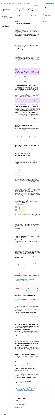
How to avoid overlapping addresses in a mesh (48, 14)
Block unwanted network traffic (20, 392)
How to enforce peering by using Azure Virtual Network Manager (47, 16)
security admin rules (18, 60)
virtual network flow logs (32, 61)
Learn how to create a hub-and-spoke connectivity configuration (25, 388)
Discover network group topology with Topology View (47, 12)
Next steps (44, 17)
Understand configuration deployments (21, 391)
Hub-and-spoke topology (46, 10)
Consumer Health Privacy (23, 413)
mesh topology (20, 230)
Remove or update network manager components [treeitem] (6, 24)
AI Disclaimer (2, 413)
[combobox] (7, 7)
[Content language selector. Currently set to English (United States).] (4, 411)
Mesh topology (44, 8)
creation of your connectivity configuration (31, 263)
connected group (19, 188)
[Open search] (51, 1)
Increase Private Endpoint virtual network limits (25, 114)
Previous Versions (7, 413)
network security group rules (35, 60)
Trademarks (33, 413)
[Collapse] (12, 6)
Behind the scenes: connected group (47, 9)
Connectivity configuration (46, 7)
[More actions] (39, 6)
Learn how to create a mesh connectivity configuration (24, 387)
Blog (11, 413)
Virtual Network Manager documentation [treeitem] (7, 9)
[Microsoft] (1, 1)
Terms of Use (29, 413)
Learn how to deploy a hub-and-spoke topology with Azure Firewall (25, 390)
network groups (24, 30)
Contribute (14, 413)
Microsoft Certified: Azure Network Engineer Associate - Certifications (24, 402)
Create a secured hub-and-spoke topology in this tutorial (24, 389)
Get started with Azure (51, 3)
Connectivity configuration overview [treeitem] (7, 17)
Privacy (18, 413)
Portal (46, 3)
